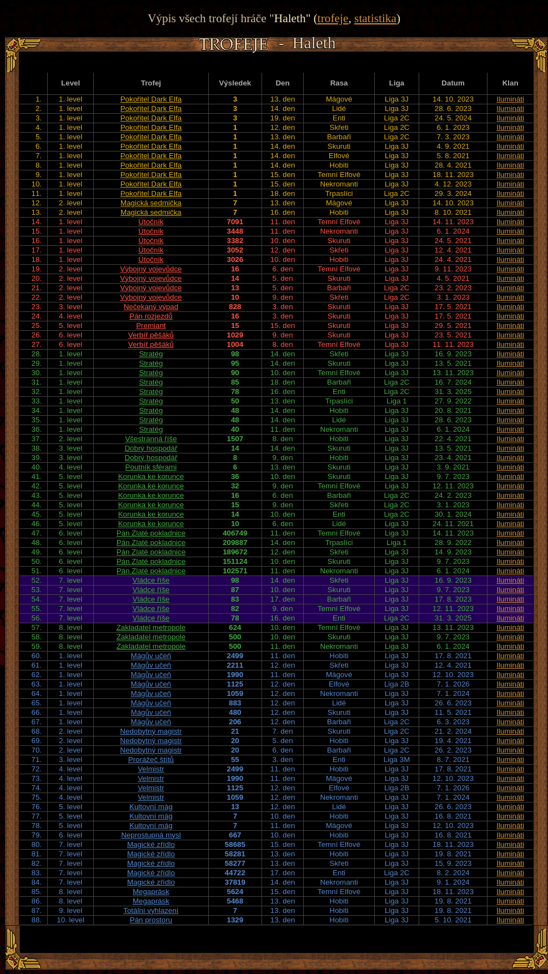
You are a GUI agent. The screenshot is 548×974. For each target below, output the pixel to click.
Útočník (150, 222)
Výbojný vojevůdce (151, 269)
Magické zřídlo (151, 844)
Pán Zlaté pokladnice (151, 533)
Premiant (150, 325)
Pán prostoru (151, 920)
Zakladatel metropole (151, 627)
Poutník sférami (151, 467)
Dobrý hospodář (150, 448)
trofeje (333, 18)
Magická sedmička (151, 203)
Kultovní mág (151, 807)
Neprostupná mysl (150, 835)
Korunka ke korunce (151, 476)
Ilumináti (510, 99)
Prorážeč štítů (151, 759)
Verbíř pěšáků (151, 335)
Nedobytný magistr (151, 731)
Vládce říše (151, 580)
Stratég (151, 354)
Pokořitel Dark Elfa (151, 99)
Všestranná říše (151, 439)
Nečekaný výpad (151, 306)
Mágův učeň (151, 656)
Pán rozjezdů (151, 316)
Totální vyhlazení (150, 910)
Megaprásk (151, 891)
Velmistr (151, 769)
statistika (375, 18)
